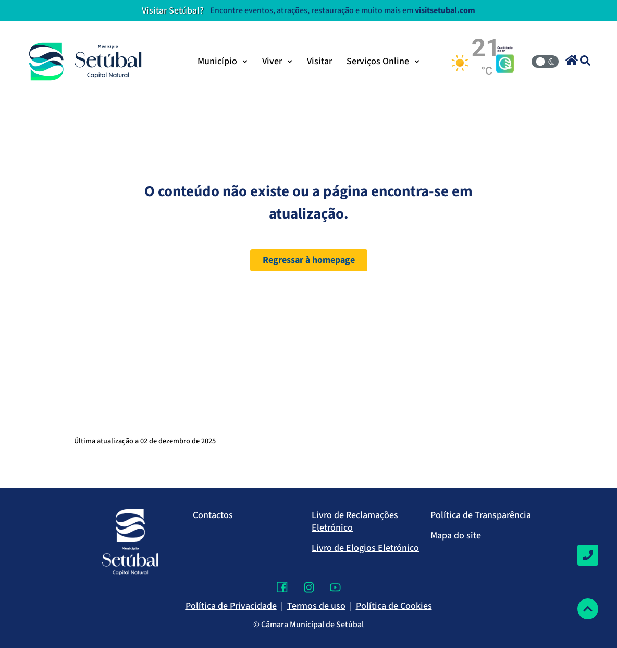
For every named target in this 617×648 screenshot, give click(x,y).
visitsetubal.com (445, 10)
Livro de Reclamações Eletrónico (355, 521)
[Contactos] (587, 555)
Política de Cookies (394, 606)
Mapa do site (455, 535)
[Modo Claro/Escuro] (545, 61)
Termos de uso (316, 606)
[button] (571, 60)
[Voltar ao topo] (587, 608)
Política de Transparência (480, 515)
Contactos (213, 515)
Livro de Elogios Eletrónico (365, 548)
